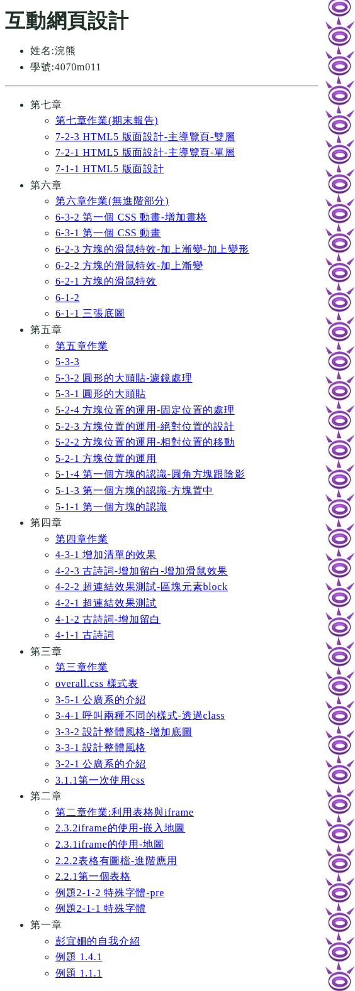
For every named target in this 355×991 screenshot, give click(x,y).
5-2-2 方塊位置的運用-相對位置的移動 (145, 442)
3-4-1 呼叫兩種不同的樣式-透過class (140, 715)
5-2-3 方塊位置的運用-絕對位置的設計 (145, 426)
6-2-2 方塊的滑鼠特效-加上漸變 (129, 265)
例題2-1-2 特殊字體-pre (109, 892)
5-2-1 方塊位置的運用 (106, 458)
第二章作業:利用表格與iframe (124, 812)
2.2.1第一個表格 (93, 876)
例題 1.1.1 (78, 973)
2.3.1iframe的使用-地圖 (109, 844)
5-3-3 (67, 361)
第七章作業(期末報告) (106, 120)
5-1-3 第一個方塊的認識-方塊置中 (134, 490)
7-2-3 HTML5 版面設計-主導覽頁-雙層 (145, 136)
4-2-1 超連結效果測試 (106, 603)
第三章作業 (81, 667)
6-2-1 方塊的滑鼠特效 (106, 281)
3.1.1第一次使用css (100, 780)
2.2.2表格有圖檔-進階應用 (116, 860)
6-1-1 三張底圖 (90, 313)
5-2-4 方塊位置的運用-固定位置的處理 (145, 410)
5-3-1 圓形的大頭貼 (100, 393)
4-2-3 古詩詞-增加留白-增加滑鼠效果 (141, 571)
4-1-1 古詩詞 (85, 635)
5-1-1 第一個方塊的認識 (111, 506)
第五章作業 (81, 346)
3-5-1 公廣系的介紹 (100, 699)
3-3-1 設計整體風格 (100, 747)
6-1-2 (67, 297)
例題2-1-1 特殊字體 (100, 908)
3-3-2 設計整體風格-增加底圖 (124, 731)
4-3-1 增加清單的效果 (106, 554)
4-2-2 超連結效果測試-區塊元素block (141, 586)
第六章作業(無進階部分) (112, 200)
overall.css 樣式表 (96, 683)
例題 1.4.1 (78, 956)
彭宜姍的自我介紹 (97, 941)
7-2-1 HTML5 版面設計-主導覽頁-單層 (145, 152)
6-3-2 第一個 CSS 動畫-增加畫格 (131, 217)
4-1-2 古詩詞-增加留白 (108, 619)
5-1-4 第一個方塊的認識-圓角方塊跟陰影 (150, 474)
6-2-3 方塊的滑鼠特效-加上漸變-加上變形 (152, 249)
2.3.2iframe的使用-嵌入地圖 (120, 828)
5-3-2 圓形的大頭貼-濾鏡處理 (124, 378)
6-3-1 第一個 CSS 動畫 (108, 232)
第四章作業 (81, 539)
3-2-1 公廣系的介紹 (100, 763)
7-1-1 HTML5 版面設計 (109, 168)
